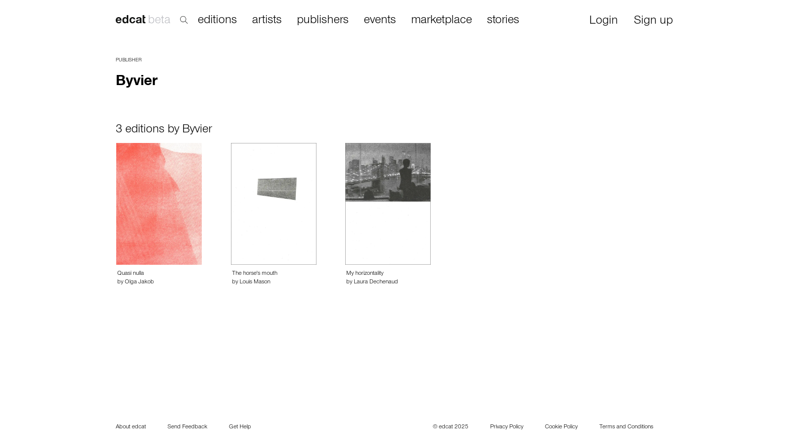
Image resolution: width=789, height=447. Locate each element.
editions (217, 20)
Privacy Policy (506, 427)
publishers (323, 20)
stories (503, 20)
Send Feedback (187, 427)
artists (267, 20)
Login (603, 21)
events (380, 20)
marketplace (441, 20)
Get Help (240, 427)
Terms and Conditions (626, 427)
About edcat (131, 427)
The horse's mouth (254, 274)
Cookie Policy (561, 427)
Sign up (653, 21)
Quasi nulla (130, 274)
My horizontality (364, 274)
